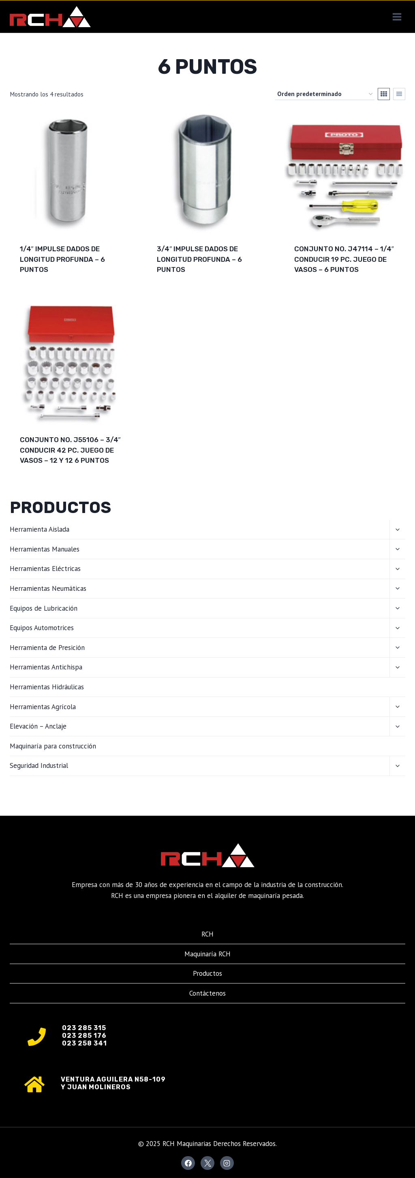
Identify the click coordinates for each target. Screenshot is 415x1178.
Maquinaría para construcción (53, 746)
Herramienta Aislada (39, 529)
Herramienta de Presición (47, 647)
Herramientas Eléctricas (45, 568)
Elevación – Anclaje (38, 726)
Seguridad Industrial (39, 765)
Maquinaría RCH (207, 953)
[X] (207, 1163)
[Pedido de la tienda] (324, 94)
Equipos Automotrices (42, 627)
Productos (207, 973)
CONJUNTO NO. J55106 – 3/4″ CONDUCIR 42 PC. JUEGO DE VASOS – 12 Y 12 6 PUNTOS (70, 450)
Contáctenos (207, 993)
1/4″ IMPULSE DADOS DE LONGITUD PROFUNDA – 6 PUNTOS (62, 259)
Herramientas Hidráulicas (47, 686)
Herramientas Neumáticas (48, 588)
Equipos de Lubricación (43, 608)
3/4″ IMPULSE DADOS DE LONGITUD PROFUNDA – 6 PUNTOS (199, 259)
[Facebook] (188, 1163)
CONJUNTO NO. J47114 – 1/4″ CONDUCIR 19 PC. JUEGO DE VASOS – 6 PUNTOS (344, 259)
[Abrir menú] (396, 16)
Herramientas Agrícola (43, 706)
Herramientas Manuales (44, 549)
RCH (207, 934)
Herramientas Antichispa (46, 667)
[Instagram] (227, 1163)
